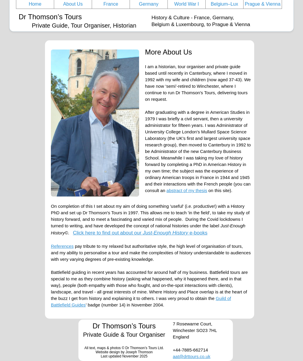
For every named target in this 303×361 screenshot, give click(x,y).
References (62, 246)
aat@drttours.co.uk (191, 356)
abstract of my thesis (187, 190)
